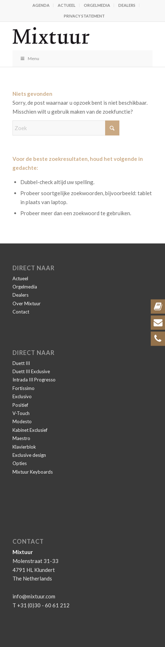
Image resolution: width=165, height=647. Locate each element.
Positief (20, 405)
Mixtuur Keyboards (32, 472)
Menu (29, 58)
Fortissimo (23, 388)
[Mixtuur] (68, 36)
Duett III (21, 363)
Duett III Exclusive (31, 371)
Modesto (22, 421)
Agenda (41, 5)
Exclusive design (29, 455)
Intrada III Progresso (34, 379)
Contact (20, 312)
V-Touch (21, 413)
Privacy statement (84, 16)
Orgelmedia (97, 5)
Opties (19, 463)
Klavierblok (24, 447)
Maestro (21, 438)
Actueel (67, 5)
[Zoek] (65, 127)
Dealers (126, 5)
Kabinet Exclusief (29, 430)
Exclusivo (22, 396)
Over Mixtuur (26, 303)
